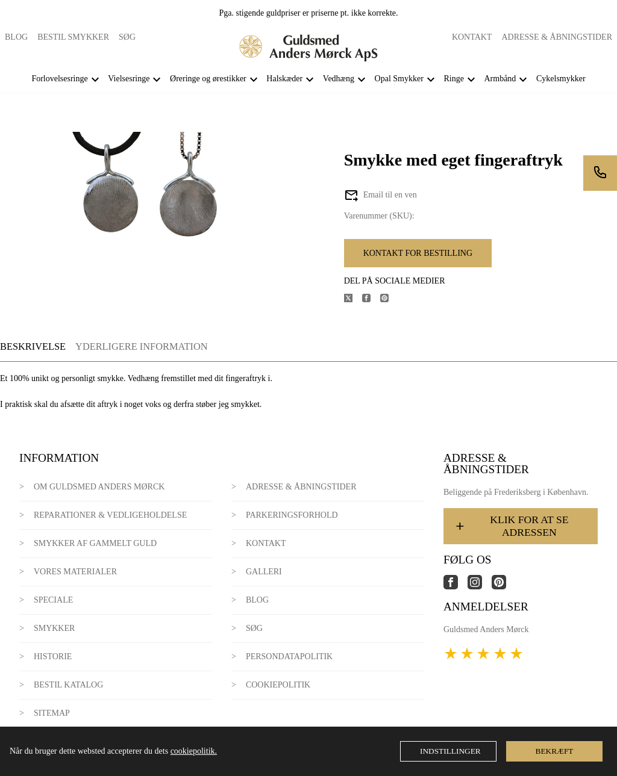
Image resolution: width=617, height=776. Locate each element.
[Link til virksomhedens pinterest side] (504, 586)
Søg (127, 37)
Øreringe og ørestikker (208, 78)
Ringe (453, 78)
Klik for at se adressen (511, 526)
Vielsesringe (128, 78)
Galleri (264, 571)
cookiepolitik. (194, 751)
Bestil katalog (68, 684)
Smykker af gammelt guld (95, 543)
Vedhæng (338, 78)
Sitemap (52, 713)
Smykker (54, 628)
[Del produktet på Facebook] (371, 299)
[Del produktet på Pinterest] (389, 299)
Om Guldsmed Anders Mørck (99, 486)
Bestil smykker (73, 37)
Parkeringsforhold (292, 515)
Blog (16, 37)
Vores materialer (75, 571)
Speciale (53, 599)
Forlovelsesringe (59, 78)
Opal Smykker (399, 78)
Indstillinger (450, 751)
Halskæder (284, 78)
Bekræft (555, 751)
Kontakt (472, 37)
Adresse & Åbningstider (556, 37)
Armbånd (500, 78)
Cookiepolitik (278, 684)
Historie (53, 656)
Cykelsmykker (561, 78)
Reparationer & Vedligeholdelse (110, 515)
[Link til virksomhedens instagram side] (480, 586)
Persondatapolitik (289, 656)
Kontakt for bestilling (417, 253)
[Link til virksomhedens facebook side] (455, 586)
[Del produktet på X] (353, 299)
